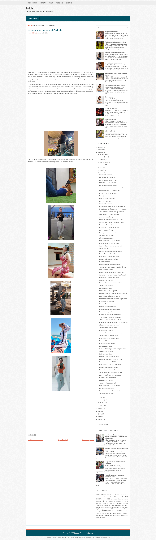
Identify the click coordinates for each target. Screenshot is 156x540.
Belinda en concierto (105, 354)
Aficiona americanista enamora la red (111, 251)
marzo (102, 400)
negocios (118, 505)
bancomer (99, 497)
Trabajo (120, 511)
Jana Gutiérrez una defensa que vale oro (111, 212)
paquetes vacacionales (112, 507)
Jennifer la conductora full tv (108, 328)
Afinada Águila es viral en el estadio (110, 320)
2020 (99, 416)
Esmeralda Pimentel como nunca (109, 225)
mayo (101, 173)
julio (101, 167)
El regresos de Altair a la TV (107, 301)
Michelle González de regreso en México (112, 206)
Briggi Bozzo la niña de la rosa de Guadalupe (113, 209)
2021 (99, 414)
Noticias (43, 3)
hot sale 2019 (101, 503)
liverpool (106, 505)
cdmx (111, 497)
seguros (103, 509)
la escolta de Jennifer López (108, 193)
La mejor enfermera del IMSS (108, 362)
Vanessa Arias (103, 304)
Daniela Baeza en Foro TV (107, 254)
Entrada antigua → (88, 440)
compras (124, 496)
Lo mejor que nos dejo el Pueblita (45, 30)
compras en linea (103, 499)
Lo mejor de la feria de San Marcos (110, 364)
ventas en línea (121, 515)
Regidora (98, 509)
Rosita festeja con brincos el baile (110, 391)
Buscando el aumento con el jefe (109, 227)
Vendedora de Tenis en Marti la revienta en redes (114, 476)
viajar (126, 515)
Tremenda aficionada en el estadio (110, 317)
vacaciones (110, 513)
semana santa (120, 509)
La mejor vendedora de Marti (108, 185)
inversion (125, 503)
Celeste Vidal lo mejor (106, 280)
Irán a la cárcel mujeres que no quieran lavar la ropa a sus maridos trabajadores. (116, 436)
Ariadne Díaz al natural (106, 285)
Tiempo (114, 511)
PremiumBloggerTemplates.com (84, 537)
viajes (97, 517)
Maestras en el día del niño (107, 378)
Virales (51, 3)
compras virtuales (117, 499)
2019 (99, 419)
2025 (99, 150)
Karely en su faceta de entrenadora (110, 375)
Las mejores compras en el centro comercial (113, 293)
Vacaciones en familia (106, 269)
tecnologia (98, 511)
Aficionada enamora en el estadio (109, 325)
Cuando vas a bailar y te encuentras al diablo (113, 188)
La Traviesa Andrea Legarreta (108, 291)
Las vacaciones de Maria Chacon (115, 85)
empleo (116, 501)
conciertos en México (106, 330)
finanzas (126, 501)
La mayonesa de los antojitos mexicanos (112, 233)
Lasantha (71, 537)
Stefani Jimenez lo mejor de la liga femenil (112, 275)
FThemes (54, 537)
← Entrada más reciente (35, 440)
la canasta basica (110, 119)
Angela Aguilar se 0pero (106, 235)
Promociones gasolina (106, 312)
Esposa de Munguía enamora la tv (109, 264)
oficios (102, 507)
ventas (115, 515)
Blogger (90, 533)
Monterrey (111, 505)
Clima (116, 497)
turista (97, 513)
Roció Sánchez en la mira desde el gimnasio (113, 299)
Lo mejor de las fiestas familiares (109, 296)
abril (101, 397)
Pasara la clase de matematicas (114, 52)
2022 (99, 411)
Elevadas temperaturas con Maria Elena (111, 272)
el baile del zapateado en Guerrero (110, 314)
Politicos (126, 507)
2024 (99, 152)
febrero (102, 402)
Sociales (126, 509)
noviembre (103, 157)
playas (122, 507)
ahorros (103, 494)
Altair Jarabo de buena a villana (109, 214)
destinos (98, 501)
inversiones (99, 505)
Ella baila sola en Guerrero (107, 238)
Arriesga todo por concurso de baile (110, 372)
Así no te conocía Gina (106, 230)
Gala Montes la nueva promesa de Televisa (112, 267)
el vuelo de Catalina (111, 109)
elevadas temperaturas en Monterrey (110, 333)
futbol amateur (104, 248)
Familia (121, 501)
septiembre (103, 162)
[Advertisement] (61, 52)
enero (101, 405)
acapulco (98, 494)
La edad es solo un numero (113, 63)
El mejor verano (109, 97)
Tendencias (59, 3)
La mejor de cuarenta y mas (107, 180)
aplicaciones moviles (118, 494)
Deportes (69, 3)
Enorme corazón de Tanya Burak (109, 256)
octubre (102, 160)
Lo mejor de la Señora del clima (109, 338)
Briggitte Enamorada (111, 31)
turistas (102, 513)
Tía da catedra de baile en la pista (115, 42)
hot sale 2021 (111, 503)
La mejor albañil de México (107, 177)
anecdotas (109, 494)
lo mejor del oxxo (104, 262)
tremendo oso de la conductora (109, 356)
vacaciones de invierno (122, 513)
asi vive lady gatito (110, 131)
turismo (126, 511)
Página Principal (32, 3)
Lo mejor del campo (105, 196)
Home (30, 25)
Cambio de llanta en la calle (107, 306)
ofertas (98, 507)
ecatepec (111, 501)
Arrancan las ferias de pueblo (108, 335)
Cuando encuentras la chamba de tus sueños (113, 322)
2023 (99, 409)
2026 (99, 147)
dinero (105, 501)
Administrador (33, 33)
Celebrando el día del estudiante (109, 190)
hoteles (119, 503)
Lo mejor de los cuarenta (107, 343)
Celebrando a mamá (105, 175)
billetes (105, 497)
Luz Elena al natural (105, 201)
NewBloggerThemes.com (102, 537)
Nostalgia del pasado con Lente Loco (111, 219)
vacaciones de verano (104, 515)
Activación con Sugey (106, 217)
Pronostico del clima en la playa (109, 243)
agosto (102, 165)
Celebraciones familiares (107, 198)
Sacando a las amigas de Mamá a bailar (111, 222)
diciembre (103, 154)
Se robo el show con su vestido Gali (110, 246)
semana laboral (110, 509)
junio (101, 170)
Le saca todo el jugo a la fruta (108, 259)
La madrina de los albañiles (107, 183)
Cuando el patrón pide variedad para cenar (112, 349)
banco (126, 494)
